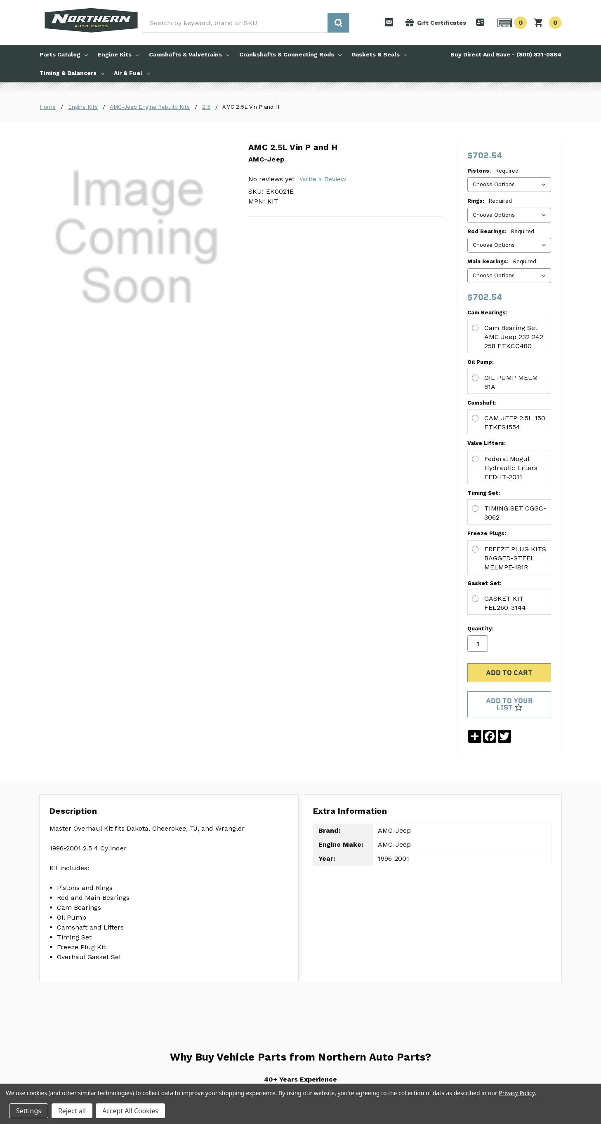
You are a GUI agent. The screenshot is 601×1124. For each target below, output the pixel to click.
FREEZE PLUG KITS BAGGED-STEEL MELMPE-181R (345, 422)
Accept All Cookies (130, 1110)
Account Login (238, 1012)
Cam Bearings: (268, 241)
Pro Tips (142, 999)
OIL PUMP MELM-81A (299, 290)
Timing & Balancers (72, 73)
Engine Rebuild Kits (68, 985)
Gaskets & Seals (379, 54)
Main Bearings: (501, 261)
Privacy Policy (148, 1038)
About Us (143, 985)
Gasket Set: (265, 440)
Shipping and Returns (247, 999)
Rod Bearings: (500, 231)
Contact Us (234, 985)
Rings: (489, 201)
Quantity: (480, 292)
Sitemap (142, 1051)
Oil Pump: (261, 274)
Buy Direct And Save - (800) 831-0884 (505, 54)
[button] (510, 22)
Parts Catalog (64, 54)
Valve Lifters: (267, 340)
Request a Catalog (155, 1012)
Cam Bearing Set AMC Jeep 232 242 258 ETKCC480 (347, 256)
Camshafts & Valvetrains (189, 54)
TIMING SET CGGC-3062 (303, 389)
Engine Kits (118, 54)
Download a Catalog (157, 1025)
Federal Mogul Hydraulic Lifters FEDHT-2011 (335, 356)
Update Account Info (246, 1025)
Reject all (72, 1110)
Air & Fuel (132, 73)
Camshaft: (263, 307)
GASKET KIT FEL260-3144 (307, 455)
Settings (28, 1110)
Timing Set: (264, 374)
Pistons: (493, 171)
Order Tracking (239, 1038)
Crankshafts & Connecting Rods (290, 54)
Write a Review (322, 179)
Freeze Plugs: (267, 407)
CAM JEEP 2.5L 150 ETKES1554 (314, 323)
